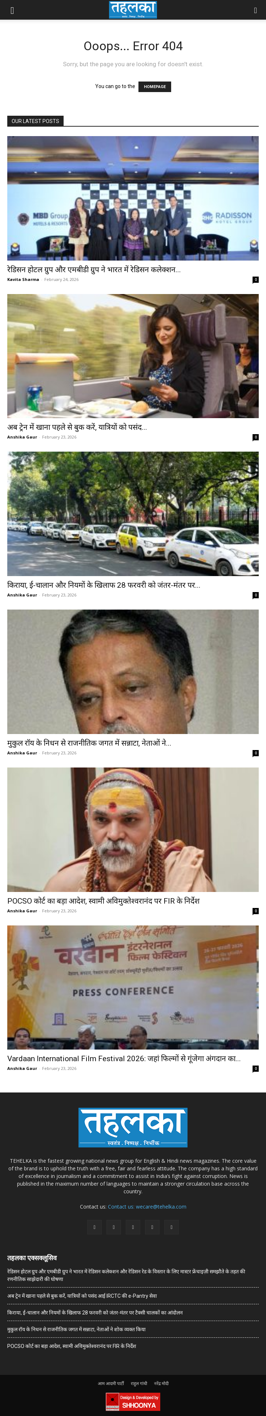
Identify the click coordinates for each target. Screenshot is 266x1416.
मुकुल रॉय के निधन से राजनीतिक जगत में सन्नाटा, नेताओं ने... (89, 743)
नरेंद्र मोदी (161, 1383)
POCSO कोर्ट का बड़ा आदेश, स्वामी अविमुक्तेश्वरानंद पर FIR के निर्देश (103, 901)
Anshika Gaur (22, 437)
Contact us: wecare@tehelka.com (147, 1206)
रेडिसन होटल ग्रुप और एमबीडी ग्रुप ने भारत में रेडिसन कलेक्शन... (94, 269)
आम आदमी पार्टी (111, 1383)
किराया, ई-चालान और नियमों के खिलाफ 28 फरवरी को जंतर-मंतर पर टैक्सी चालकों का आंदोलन (95, 1313)
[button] (12, 10)
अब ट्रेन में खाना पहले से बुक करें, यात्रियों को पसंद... (77, 427)
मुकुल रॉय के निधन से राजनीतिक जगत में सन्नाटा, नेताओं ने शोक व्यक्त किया (76, 1329)
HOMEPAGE (155, 86)
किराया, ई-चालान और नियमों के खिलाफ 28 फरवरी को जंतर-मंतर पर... (104, 585)
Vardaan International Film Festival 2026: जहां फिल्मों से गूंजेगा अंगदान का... (124, 1058)
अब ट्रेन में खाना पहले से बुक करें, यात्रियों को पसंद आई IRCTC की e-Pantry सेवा (82, 1296)
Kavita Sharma (23, 279)
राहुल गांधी (139, 1383)
